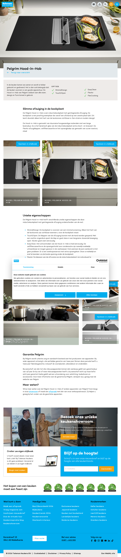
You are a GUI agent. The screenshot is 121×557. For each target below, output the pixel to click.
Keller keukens (97, 506)
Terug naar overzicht (18, 72)
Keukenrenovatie (40, 517)
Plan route (39, 538)
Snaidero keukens (99, 520)
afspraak (53, 391)
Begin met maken (17, 470)
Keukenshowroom (11, 523)
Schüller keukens (98, 510)
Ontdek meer (69, 437)
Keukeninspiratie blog (13, 520)
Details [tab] (60, 267)
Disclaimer (52, 553)
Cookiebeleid (39, 553)
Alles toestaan (91, 295)
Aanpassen (60, 295)
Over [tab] (93, 267)
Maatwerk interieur (41, 520)
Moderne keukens (70, 520)
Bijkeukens (37, 510)
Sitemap (77, 553)
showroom (33, 391)
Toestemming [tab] (28, 267)
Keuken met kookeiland (72, 513)
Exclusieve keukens (70, 506)
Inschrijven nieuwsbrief (14, 513)
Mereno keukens (98, 517)
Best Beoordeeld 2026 (42, 506)
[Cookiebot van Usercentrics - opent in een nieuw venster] (98, 260)
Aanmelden (106, 469)
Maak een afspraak (12, 506)
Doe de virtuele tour (12, 517)
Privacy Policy (65, 553)
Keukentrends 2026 (41, 513)
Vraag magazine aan (12, 510)
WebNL (108, 553)
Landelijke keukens (70, 517)
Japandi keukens (69, 510)
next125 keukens (98, 513)
